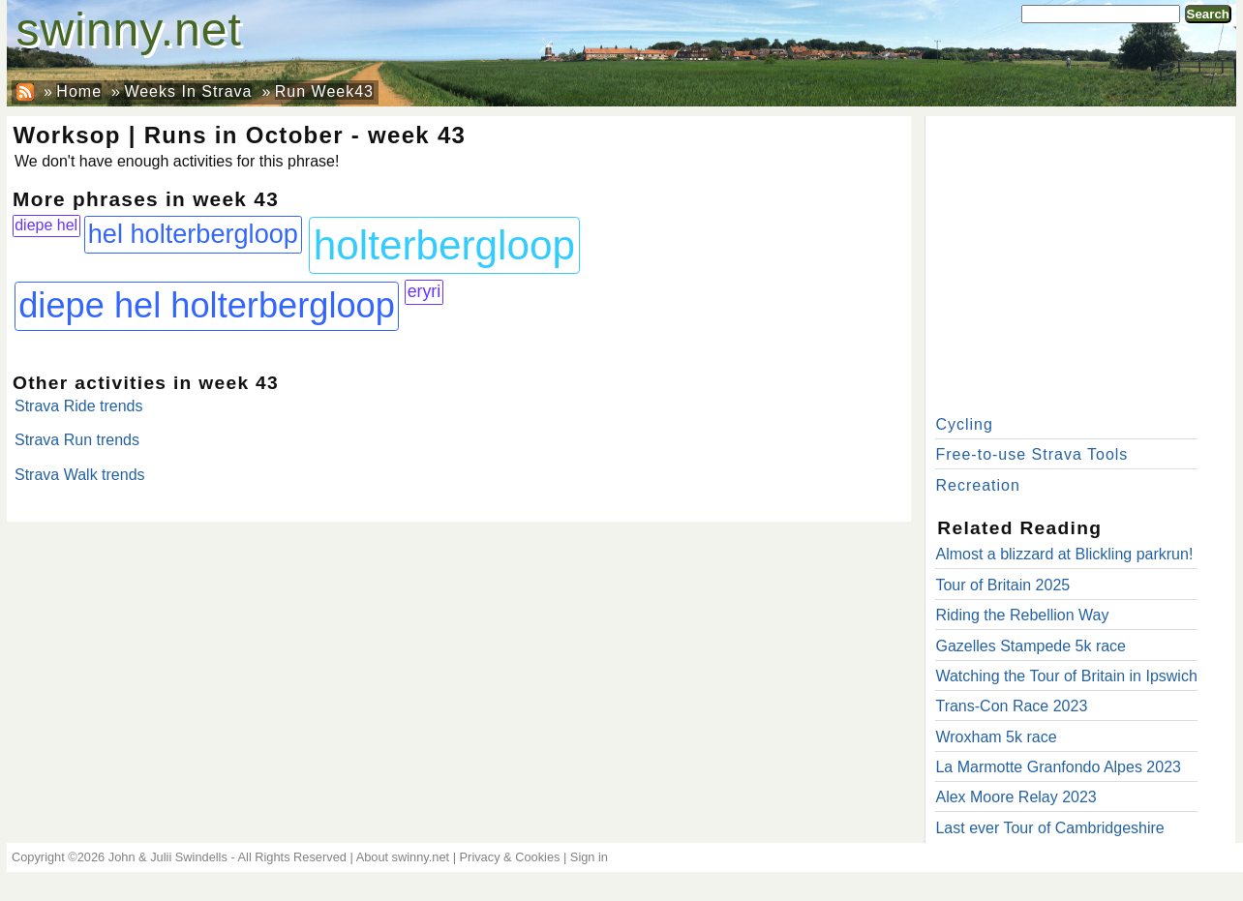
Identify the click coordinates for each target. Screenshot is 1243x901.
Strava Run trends (77, 440)
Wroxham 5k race (995, 737)
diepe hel (46, 225)
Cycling (963, 424)
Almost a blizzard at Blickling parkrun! (1064, 554)
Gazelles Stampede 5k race (1030, 646)
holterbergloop (444, 245)
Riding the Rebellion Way (1021, 615)
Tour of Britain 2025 (1002, 585)
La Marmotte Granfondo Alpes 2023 (1058, 767)
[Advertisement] (1080, 261)
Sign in (589, 857)
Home (79, 91)
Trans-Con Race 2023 (1011, 706)
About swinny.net (403, 857)
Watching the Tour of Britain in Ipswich (1066, 676)
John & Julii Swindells (167, 857)
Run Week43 (324, 91)
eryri (424, 291)
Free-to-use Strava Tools (1031, 454)
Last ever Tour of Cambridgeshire (1049, 828)
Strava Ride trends (79, 406)
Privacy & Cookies (510, 857)
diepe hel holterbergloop (206, 305)
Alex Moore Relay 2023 (1015, 797)
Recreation (977, 485)
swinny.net (129, 29)
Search (1208, 14)
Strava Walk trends (80, 474)
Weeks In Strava (188, 91)
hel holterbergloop (193, 234)
